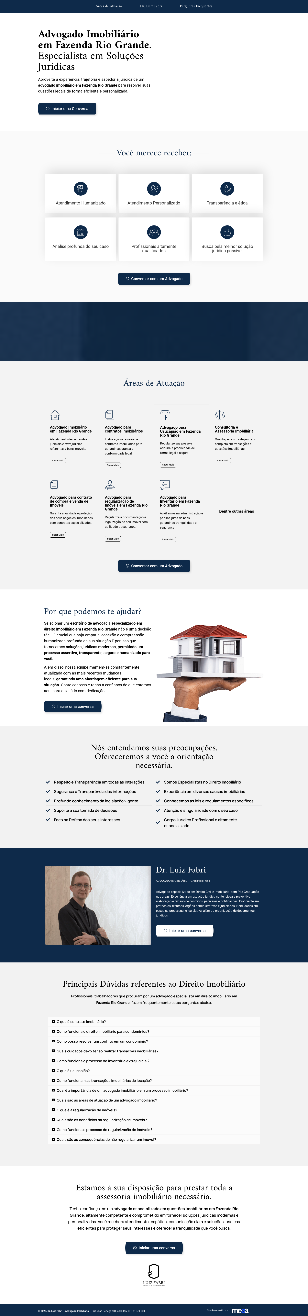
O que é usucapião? (73, 1070)
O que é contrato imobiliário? (81, 1021)
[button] (154, 1021)
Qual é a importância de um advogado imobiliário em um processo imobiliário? (122, 1090)
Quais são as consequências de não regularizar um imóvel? (106, 1139)
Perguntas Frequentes (196, 6)
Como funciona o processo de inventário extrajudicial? (103, 1060)
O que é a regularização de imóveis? (87, 1109)
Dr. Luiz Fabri (151, 6)
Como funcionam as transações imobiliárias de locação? (104, 1080)
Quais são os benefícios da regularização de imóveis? (102, 1119)
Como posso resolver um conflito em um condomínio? (102, 1041)
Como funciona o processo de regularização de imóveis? (104, 1129)
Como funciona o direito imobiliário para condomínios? (103, 1031)
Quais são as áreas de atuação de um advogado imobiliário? (107, 1100)
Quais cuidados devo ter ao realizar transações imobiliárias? (108, 1050)
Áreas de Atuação (109, 6)
